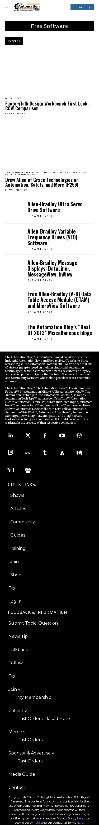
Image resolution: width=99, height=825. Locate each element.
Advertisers (83, 374)
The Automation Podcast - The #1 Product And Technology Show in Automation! (46, 174)
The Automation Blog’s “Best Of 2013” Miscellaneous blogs (59, 330)
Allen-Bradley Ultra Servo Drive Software (55, 207)
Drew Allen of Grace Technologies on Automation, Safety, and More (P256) (42, 182)
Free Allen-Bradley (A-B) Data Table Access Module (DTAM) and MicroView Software (59, 299)
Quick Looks (13, 98)
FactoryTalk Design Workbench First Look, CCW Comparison (46, 106)
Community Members (25, 378)
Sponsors (68, 374)
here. (80, 822)
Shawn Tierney (16, 113)
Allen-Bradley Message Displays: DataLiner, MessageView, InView (52, 268)
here (80, 818)
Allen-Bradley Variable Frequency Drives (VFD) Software (52, 237)
